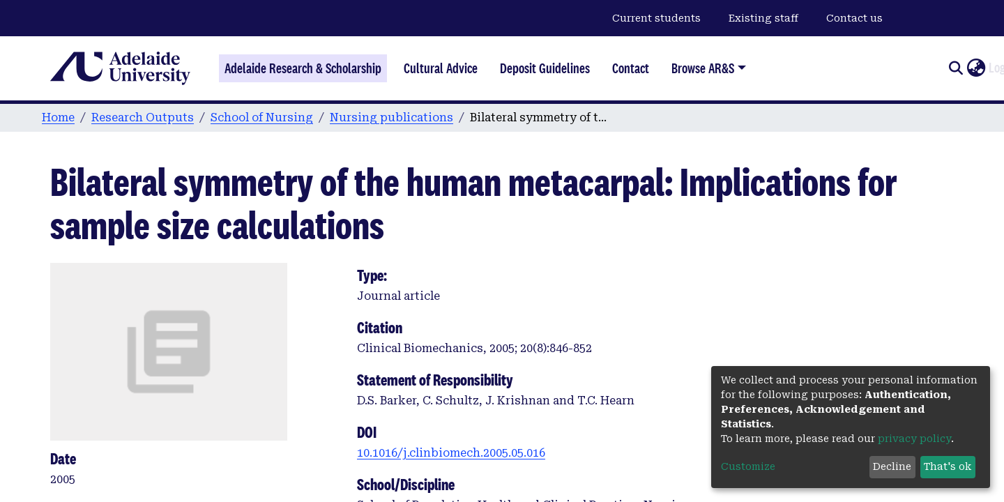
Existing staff (763, 18)
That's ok (947, 466)
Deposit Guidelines (545, 68)
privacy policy (914, 438)
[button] (975, 68)
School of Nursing (262, 117)
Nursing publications (391, 117)
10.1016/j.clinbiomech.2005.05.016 (451, 452)
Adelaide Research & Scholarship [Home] (303, 68)
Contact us (854, 18)
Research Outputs (142, 117)
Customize (748, 466)
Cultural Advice (441, 68)
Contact (630, 68)
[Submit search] (955, 68)
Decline (892, 466)
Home (58, 117)
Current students (656, 18)
